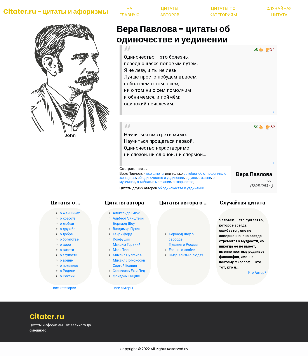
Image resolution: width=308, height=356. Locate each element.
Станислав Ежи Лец (129, 271)
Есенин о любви (182, 250)
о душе (191, 177)
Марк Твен (121, 250)
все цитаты (155, 173)
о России (67, 276)
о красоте (67, 218)
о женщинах (70, 213)
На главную (129, 11)
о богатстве (69, 239)
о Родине (67, 271)
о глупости (68, 255)
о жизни (204, 177)
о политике (69, 266)
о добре (66, 234)
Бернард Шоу (124, 224)
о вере (65, 245)
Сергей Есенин (125, 266)
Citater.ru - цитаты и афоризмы (55, 11)
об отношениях (210, 173)
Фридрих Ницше (126, 276)
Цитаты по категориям (223, 11)
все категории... (65, 288)
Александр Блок (126, 213)
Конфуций (121, 239)
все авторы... (124, 288)
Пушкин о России (183, 245)
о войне (66, 260)
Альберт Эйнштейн (128, 218)
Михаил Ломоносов (129, 260)
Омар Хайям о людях (186, 255)
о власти (67, 250)
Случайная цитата (279, 11)
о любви (190, 173)
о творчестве (182, 181)
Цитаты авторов (169, 11)
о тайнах (144, 181)
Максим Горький (126, 245)
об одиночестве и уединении (161, 177)
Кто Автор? (257, 272)
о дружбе (67, 229)
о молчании (161, 181)
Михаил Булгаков (127, 255)
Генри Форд (122, 234)
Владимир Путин (126, 229)
